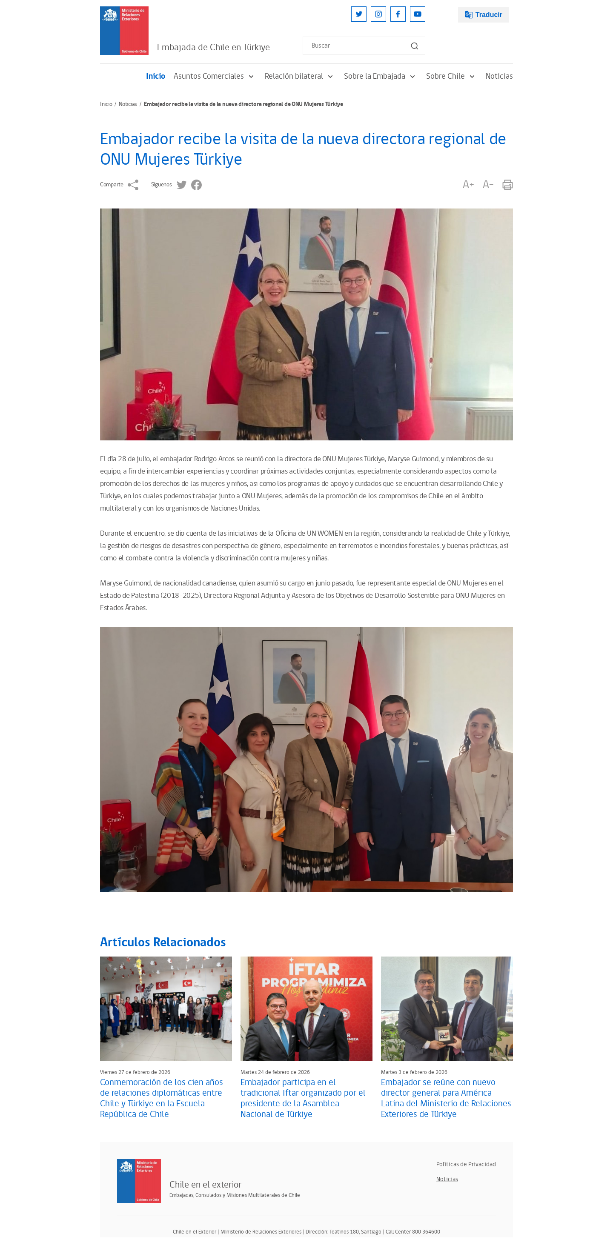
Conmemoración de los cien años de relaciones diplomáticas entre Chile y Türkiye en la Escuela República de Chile (161, 1098)
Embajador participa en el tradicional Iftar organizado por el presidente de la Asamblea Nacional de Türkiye (303, 1098)
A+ (468, 185)
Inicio (155, 76)
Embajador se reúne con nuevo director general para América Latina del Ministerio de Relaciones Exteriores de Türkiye (446, 1098)
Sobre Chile (451, 76)
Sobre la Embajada (381, 76)
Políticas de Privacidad (466, 1164)
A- (488, 185)
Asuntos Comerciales (215, 76)
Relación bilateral (300, 76)
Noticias (499, 76)
